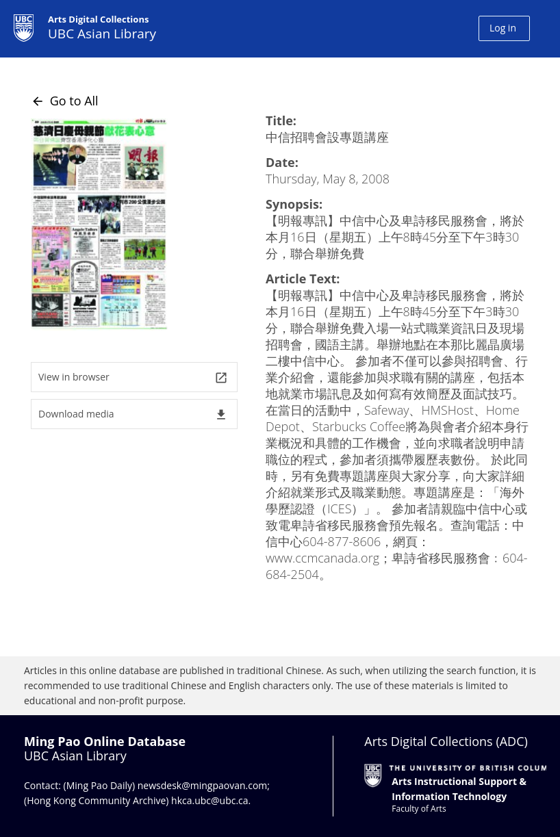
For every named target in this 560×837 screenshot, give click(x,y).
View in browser (133, 377)
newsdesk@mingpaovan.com (203, 785)
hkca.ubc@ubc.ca (210, 800)
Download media (133, 414)
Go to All (65, 100)
